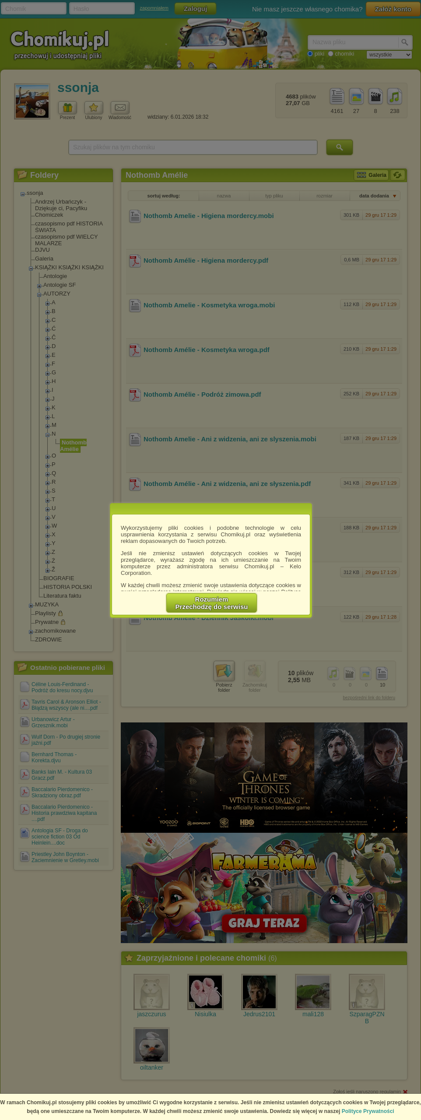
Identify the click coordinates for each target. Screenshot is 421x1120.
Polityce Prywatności (368, 1111)
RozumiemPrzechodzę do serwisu (211, 602)
